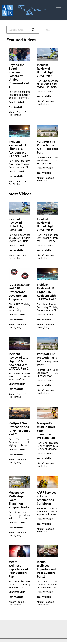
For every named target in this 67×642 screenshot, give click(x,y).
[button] (33, 30)
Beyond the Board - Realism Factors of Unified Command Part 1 (19, 76)
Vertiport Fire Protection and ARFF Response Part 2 (19, 429)
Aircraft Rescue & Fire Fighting (17, 113)
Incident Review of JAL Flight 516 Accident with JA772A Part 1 (19, 149)
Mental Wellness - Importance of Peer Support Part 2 (46, 569)
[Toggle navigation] (65, 0)
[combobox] (17, 30)
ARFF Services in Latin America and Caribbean (46, 498)
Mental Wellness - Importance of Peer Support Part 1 (18, 569)
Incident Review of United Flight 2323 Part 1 (46, 70)
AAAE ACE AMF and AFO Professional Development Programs (19, 292)
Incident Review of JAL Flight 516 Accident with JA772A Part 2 (19, 361)
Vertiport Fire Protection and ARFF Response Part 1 (47, 147)
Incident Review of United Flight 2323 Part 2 (46, 224)
